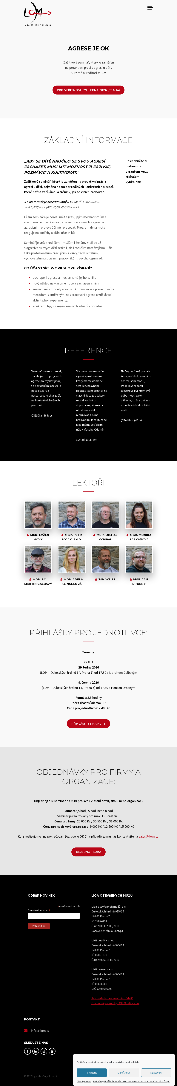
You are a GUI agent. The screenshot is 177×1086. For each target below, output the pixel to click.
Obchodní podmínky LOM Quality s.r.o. (115, 1003)
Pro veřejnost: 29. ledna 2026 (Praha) (88, 90)
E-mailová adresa (39, 910)
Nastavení (156, 1072)
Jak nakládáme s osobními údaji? (112, 998)
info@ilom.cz (40, 1030)
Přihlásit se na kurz (88, 723)
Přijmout (92, 1072)
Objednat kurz (88, 852)
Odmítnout (124, 1072)
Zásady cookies (84, 1081)
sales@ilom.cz (148, 836)
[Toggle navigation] (150, 7)
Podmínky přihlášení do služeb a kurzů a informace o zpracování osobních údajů (131, 1081)
